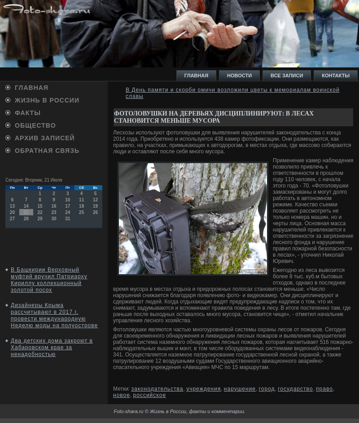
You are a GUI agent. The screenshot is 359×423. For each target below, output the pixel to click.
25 (81, 212)
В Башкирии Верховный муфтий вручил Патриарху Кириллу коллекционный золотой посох (49, 280)
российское (149, 395)
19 (95, 206)
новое (121, 395)
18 (81, 206)
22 (40, 212)
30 (53, 218)
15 (40, 206)
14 (26, 206)
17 (67, 206)
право (324, 389)
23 (53, 212)
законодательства (157, 389)
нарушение (240, 389)
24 (67, 212)
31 (67, 218)
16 (53, 206)
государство (295, 389)
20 (12, 212)
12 (95, 199)
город (267, 389)
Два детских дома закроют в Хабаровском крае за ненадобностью (52, 347)
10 (67, 199)
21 (26, 212)
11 (81, 199)
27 (12, 218)
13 (12, 206)
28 (26, 218)
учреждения (203, 389)
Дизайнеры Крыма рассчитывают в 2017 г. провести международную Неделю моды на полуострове (54, 315)
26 (95, 212)
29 (40, 218)
